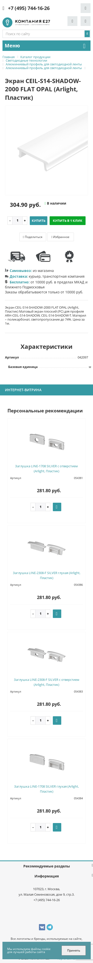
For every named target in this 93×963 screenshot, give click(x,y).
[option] (46, 150)
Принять (73, 950)
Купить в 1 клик (67, 220)
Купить (38, 220)
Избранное (60, 237)
